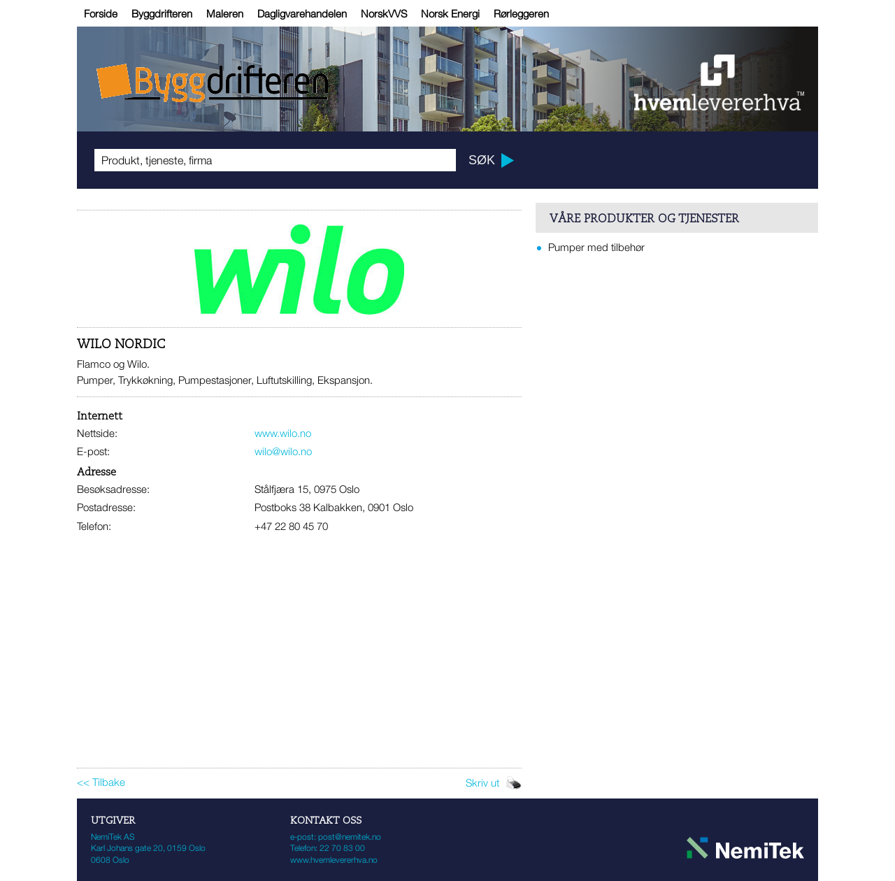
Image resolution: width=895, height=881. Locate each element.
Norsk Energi (450, 13)
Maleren (224, 13)
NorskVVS (384, 13)
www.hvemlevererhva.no (334, 859)
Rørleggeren (521, 13)
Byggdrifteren (161, 13)
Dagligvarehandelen (302, 13)
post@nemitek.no (349, 836)
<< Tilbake (101, 781)
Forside (100, 13)
